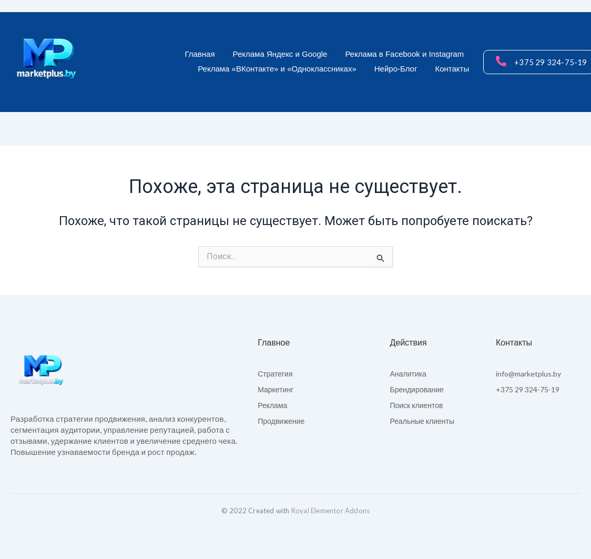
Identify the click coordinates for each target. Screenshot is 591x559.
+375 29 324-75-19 (527, 389)
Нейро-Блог (395, 68)
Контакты (452, 68)
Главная (200, 53)
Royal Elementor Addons (330, 510)
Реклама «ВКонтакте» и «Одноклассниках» (277, 68)
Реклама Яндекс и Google (280, 53)
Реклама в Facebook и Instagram (404, 53)
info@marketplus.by (528, 373)
